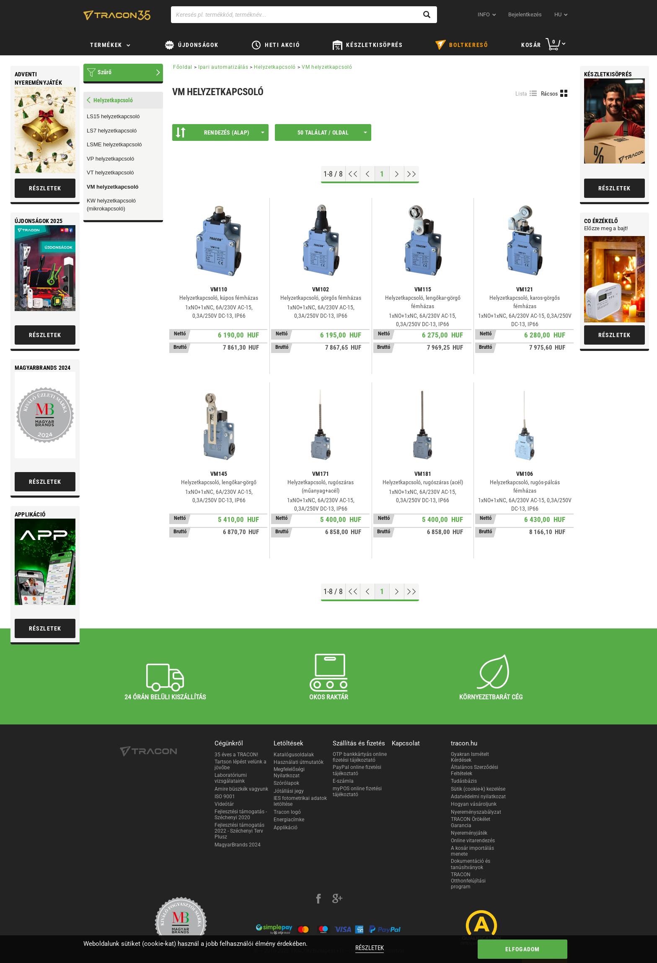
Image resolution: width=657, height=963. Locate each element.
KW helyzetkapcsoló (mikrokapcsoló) (111, 204)
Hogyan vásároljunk (474, 804)
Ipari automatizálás (223, 67)
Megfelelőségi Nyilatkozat (289, 772)
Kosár (531, 45)
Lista (521, 93)
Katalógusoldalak (294, 755)
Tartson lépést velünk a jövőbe (240, 765)
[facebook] (318, 900)
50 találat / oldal (332, 132)
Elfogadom (522, 949)
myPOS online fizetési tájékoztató (357, 791)
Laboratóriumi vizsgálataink (231, 778)
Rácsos (549, 93)
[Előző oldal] (367, 174)
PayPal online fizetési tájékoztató (357, 770)
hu (557, 14)
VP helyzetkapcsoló (110, 159)
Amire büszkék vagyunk (241, 789)
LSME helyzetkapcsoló (114, 144)
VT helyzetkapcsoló (110, 172)
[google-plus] (337, 900)
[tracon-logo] (116, 15)
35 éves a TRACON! (236, 755)
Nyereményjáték (469, 833)
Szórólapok (286, 783)
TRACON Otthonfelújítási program (468, 881)
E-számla (343, 781)
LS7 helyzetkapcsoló (112, 130)
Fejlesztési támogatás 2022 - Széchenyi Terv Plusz (239, 831)
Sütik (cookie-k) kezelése (478, 789)
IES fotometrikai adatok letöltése (300, 801)
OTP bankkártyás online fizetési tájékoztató (360, 757)
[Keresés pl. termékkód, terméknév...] (304, 14)
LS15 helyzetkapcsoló (113, 116)
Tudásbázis (464, 781)
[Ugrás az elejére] (353, 174)
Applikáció (285, 828)
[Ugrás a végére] (411, 174)
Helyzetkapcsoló (275, 67)
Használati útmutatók (298, 762)
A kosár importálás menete (472, 851)
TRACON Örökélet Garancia (470, 822)
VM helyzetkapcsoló (113, 187)
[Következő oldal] (397, 174)
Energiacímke (289, 820)
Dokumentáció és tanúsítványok (470, 864)
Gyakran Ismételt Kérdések (470, 757)
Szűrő (104, 72)
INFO (484, 14)
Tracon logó (287, 812)
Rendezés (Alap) (220, 132)
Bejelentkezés (525, 14)
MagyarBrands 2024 (238, 845)
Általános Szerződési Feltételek (474, 770)
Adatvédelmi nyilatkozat (478, 796)
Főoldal (182, 67)
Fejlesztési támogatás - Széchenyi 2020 (241, 814)
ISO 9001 (225, 796)
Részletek (369, 948)
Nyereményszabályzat (476, 812)
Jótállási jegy (289, 791)
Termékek (106, 45)
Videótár (224, 804)
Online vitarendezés (473, 841)
